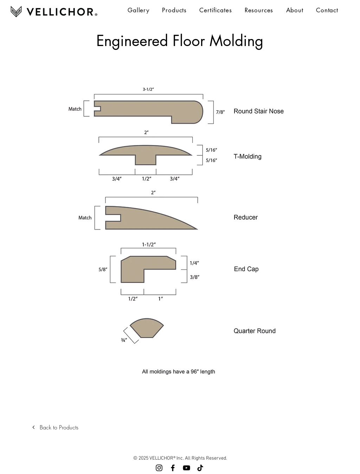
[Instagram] (159, 467)
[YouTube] (186, 467)
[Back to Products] (57, 427)
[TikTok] (200, 467)
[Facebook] (172, 467)
